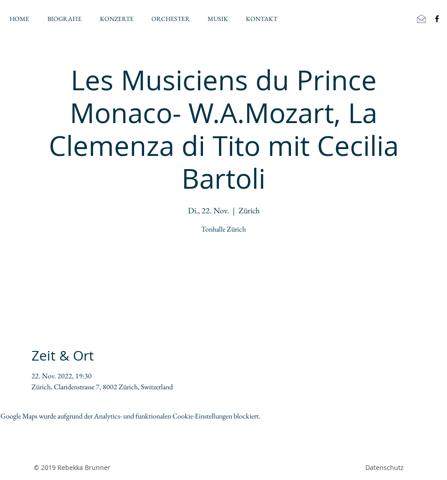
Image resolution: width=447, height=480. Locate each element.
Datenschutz (384, 467)
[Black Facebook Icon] (437, 18)
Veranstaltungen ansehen (223, 279)
